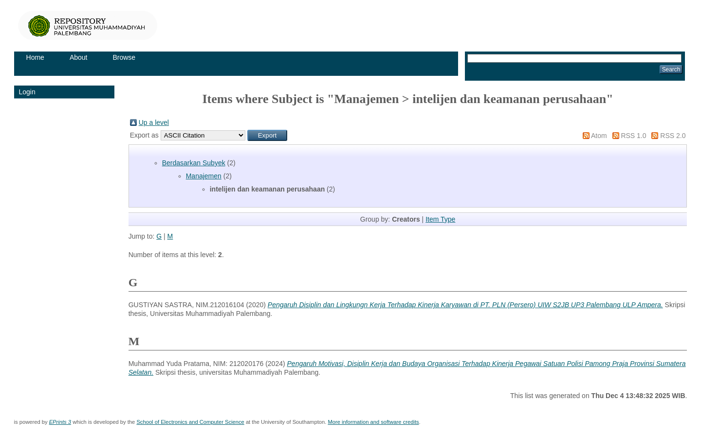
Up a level (154, 122)
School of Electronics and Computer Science (190, 422)
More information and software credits (373, 422)
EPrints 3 (60, 422)
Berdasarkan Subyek (193, 163)
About (79, 57)
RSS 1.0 (633, 136)
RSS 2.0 (672, 136)
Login (27, 92)
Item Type (440, 219)
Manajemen (203, 176)
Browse (123, 57)
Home (35, 57)
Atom (599, 136)
